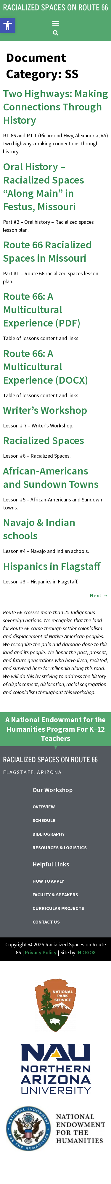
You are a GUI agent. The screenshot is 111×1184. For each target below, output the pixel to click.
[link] (7, 25)
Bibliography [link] (49, 834)
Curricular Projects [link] (58, 908)
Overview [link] (44, 807)
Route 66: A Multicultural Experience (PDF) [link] (42, 309)
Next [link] (99, 595)
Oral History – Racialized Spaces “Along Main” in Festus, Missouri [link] (43, 186)
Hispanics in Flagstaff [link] (51, 566)
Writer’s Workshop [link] (45, 410)
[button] (55, 23)
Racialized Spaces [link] (43, 440)
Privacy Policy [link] (41, 952)
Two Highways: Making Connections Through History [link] (55, 107)
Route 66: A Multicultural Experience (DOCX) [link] (45, 367)
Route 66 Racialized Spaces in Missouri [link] (47, 251)
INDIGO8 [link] (86, 952)
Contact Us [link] (46, 922)
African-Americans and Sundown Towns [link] (51, 477)
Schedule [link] (44, 820)
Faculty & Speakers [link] (55, 894)
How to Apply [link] (48, 881)
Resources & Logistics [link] (60, 847)
